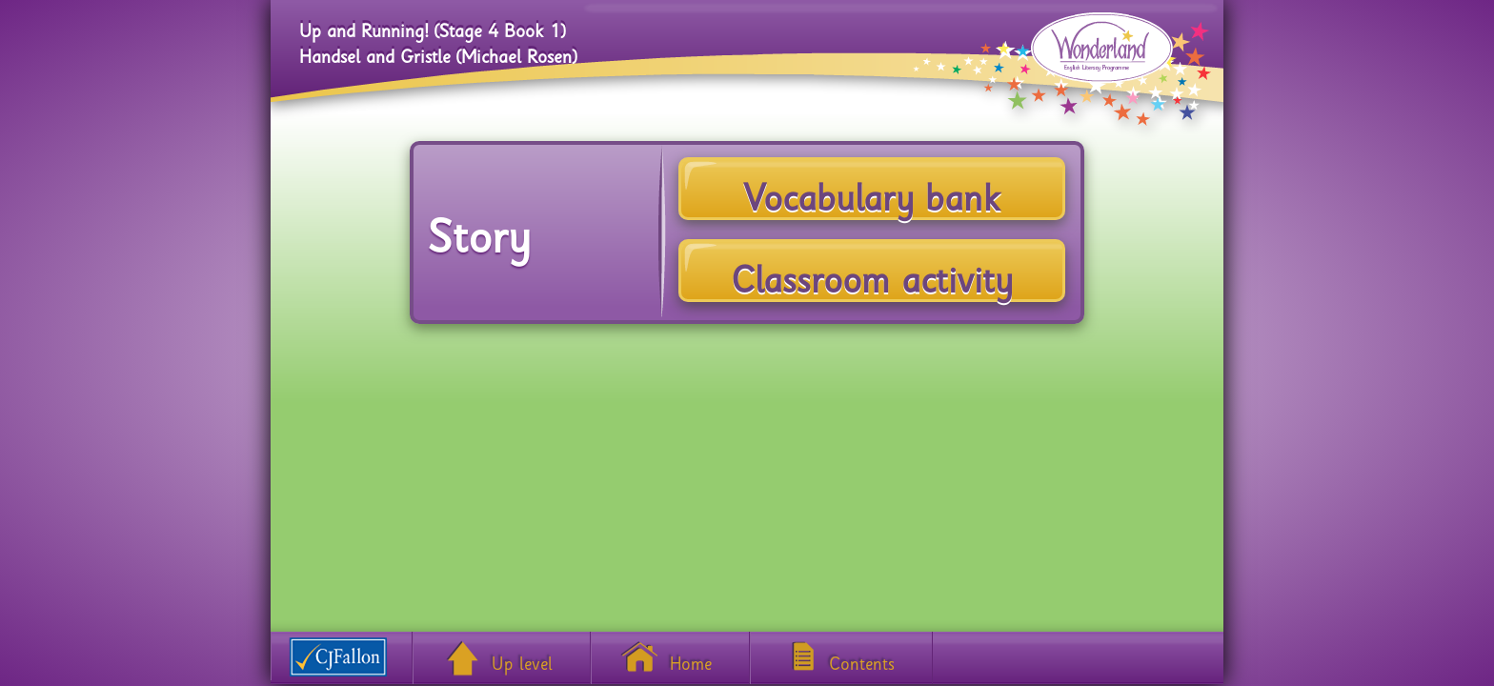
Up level (522, 659)
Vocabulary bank (871, 187)
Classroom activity (872, 269)
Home (691, 659)
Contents (862, 659)
